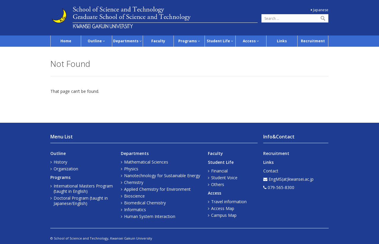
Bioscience (134, 196)
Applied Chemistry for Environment (157, 189)
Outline (96, 40)
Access (251, 40)
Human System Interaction (149, 216)
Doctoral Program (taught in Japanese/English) (81, 200)
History (60, 162)
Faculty (158, 40)
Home (65, 40)
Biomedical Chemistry (145, 203)
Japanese (319, 9)
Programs (189, 40)
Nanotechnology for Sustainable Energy (162, 175)
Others (217, 184)
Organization (66, 169)
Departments (127, 40)
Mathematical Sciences (146, 162)
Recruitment (313, 40)
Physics (131, 169)
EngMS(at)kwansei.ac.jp (291, 179)
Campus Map (224, 215)
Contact (270, 171)
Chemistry (133, 182)
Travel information (229, 201)
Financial (219, 171)
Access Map (222, 208)
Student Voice (224, 177)
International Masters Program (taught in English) (83, 188)
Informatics (135, 209)
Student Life (220, 40)
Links (282, 40)
